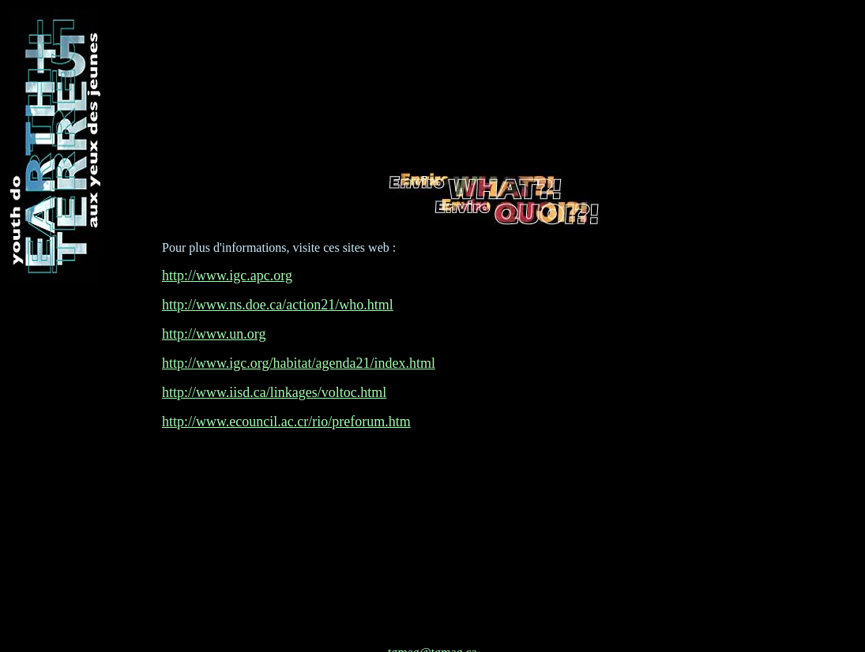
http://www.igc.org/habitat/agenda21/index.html (298, 321)
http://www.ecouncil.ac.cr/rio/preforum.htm (286, 380)
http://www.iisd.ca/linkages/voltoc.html (274, 350)
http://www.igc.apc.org (227, 234)
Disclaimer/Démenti (432, 633)
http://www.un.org (214, 292)
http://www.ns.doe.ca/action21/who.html (277, 263)
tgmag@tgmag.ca (432, 568)
